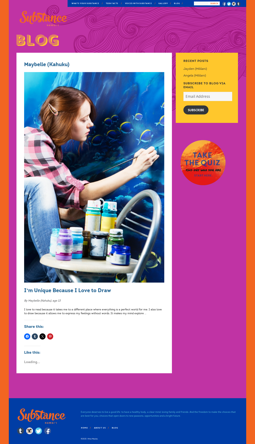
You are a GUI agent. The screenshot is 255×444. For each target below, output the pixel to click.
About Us (100, 427)
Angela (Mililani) (194, 75)
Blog (177, 3)
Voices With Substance (138, 3)
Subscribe (196, 110)
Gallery (163, 3)
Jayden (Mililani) (195, 69)
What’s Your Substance (85, 3)
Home (84, 427)
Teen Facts (112, 3)
